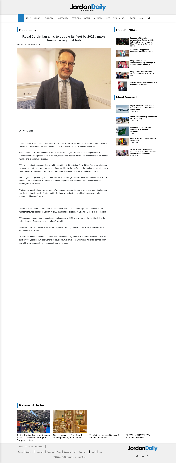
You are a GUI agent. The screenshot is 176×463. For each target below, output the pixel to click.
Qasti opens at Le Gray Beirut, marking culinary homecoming (67, 436)
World (87, 18)
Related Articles (32, 405)
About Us (29, 447)
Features (76, 18)
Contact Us (39, 447)
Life (108, 18)
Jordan (37, 18)
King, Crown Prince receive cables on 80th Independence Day (142, 73)
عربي (141, 18)
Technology (119, 18)
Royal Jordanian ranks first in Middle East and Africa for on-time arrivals (142, 107)
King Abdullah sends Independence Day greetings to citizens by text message (142, 62)
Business (49, 18)
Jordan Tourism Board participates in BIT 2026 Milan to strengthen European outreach (33, 437)
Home (28, 18)
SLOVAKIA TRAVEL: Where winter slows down (139, 436)
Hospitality (62, 18)
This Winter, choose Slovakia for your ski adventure (105, 436)
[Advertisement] (64, 377)
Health (132, 18)
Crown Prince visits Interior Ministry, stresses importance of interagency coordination (143, 151)
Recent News (126, 30)
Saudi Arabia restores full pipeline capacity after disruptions (140, 129)
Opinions (98, 18)
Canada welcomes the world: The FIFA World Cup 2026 (143, 83)
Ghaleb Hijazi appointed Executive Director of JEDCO (141, 51)
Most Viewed (126, 97)
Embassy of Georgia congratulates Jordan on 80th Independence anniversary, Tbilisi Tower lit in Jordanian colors (142, 42)
